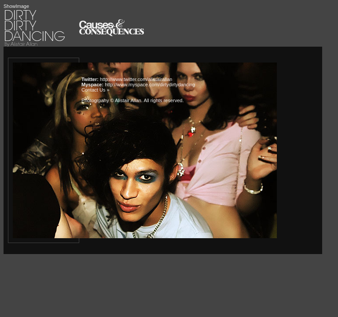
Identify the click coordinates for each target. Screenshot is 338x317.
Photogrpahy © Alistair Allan (111, 100)
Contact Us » (95, 89)
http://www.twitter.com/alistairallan (136, 79)
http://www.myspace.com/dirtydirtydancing (150, 84)
